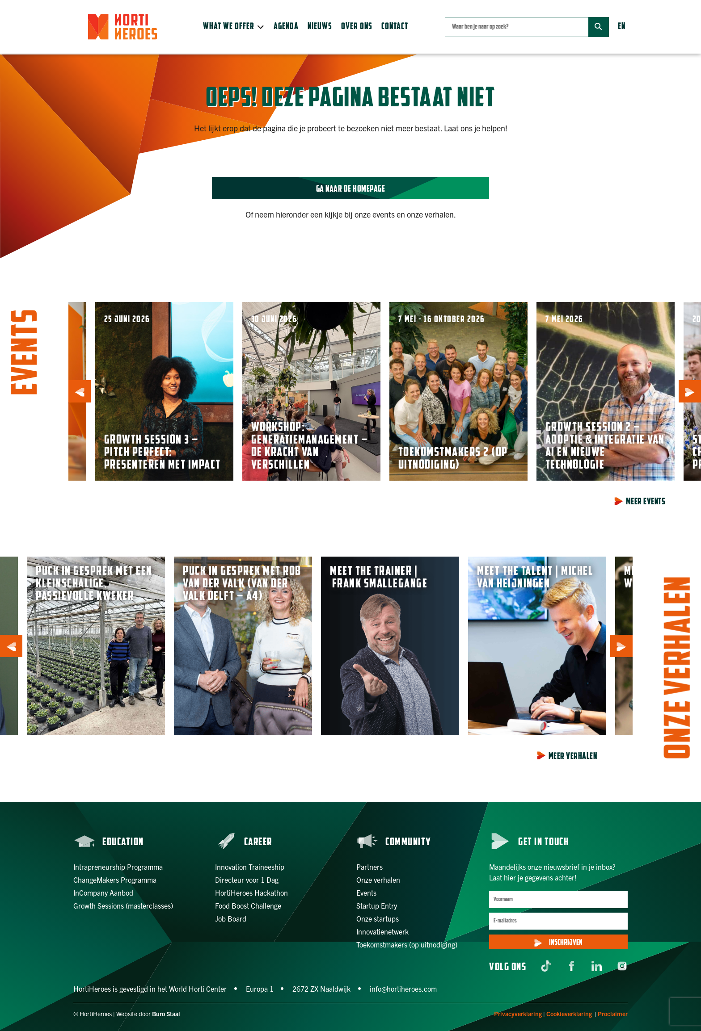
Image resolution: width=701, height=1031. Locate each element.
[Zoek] (598, 27)
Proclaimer (613, 1014)
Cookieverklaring (569, 1014)
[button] (233, 27)
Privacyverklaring (518, 1014)
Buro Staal (166, 1014)
